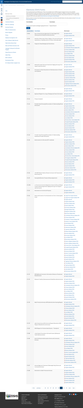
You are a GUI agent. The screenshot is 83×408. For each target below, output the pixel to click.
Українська (62, 402)
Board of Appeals (8, 32)
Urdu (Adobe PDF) (69, 269)
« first (33, 388)
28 (53, 388)
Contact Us (23, 400)
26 (47, 388)
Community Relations (9, 21)
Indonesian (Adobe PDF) (70, 227)
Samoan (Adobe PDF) (70, 251)
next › (70, 388)
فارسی (63, 404)
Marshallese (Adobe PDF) (70, 239)
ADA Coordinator (8, 57)
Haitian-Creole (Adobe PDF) (71, 221)
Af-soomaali (56, 402)
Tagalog (56, 406)
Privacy (6, 35)
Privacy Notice (41, 402)
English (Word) (68, 33)
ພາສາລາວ (60, 406)
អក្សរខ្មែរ (58, 400)
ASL (67, 406)
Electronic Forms (8, 13)
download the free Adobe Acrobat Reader (50, 16)
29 (55, 388)
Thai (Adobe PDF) (69, 263)
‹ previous (38, 388)
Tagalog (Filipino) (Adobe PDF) (72, 83)
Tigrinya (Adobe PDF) (70, 265)
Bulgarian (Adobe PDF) (70, 211)
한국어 (61, 398)
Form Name (52, 21)
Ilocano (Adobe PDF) (69, 225)
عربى (55, 400)
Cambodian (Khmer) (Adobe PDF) (72, 47)
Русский (63, 396)
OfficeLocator (2, 9)
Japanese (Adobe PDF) (70, 77)
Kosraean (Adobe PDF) (70, 235)
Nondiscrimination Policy (43, 396)
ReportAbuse (2, 13)
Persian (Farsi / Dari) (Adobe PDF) (72, 119)
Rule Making (40, 403)
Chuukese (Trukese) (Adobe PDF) (72, 219)
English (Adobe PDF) (69, 35)
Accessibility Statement (43, 398)
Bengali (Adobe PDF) (69, 209)
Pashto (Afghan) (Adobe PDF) (71, 241)
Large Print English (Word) (71, 195)
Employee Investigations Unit (11, 37)
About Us (23, 398)
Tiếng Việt (56, 404)
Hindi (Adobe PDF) (69, 223)
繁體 (58, 398)
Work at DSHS (24, 399)
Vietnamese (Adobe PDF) (70, 61)
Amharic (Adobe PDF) (70, 108)
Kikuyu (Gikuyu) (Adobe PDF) (71, 231)
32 (63, 388)
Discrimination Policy (9, 60)
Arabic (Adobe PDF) (69, 110)
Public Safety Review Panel (10, 43)
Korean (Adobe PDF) (69, 51)
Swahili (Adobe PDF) (69, 259)
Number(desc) (30, 31)
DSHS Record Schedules (10, 16)
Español (59, 396)
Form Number (29, 21)
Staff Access (23, 396)
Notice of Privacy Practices (43, 400)
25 (45, 388)
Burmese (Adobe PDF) (70, 213)
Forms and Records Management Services (12, 19)
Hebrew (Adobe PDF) (69, 75)
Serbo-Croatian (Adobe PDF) (71, 253)
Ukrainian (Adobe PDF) (70, 129)
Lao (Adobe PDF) (69, 53)
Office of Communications (10, 29)
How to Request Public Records (11, 40)
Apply (28, 28)
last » (74, 388)
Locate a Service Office (26, 402)
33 (66, 388)
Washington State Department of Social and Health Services (18, 1)
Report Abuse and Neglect (26, 403)
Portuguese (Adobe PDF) (70, 157)
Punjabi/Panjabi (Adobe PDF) (71, 121)
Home (6, 5)
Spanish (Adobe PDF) (69, 59)
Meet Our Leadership (9, 24)
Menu (1, 5)
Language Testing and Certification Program (12, 49)
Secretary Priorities (9, 27)
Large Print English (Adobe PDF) (72, 197)
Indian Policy (7, 55)
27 (50, 388)
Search (81, 2)
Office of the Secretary (12, 5)
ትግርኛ (64, 406)
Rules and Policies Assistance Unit (12, 45)
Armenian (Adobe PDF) (70, 207)
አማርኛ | (60, 404)
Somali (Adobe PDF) (69, 57)
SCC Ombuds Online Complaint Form (12, 62)
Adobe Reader (41, 399)
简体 (55, 398)
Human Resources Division (10, 52)
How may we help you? (56, 1)
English (56, 396)
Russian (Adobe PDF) (69, 55)
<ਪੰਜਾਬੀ (62, 400)
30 (58, 388)
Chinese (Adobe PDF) (69, 49)
